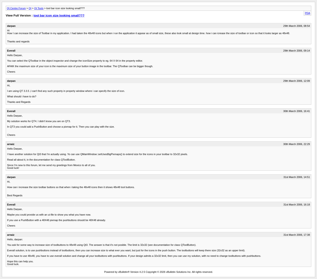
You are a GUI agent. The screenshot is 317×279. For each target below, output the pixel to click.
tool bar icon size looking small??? (58, 15)
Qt (30, 8)
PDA (307, 13)
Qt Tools (38, 8)
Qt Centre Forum (16, 8)
